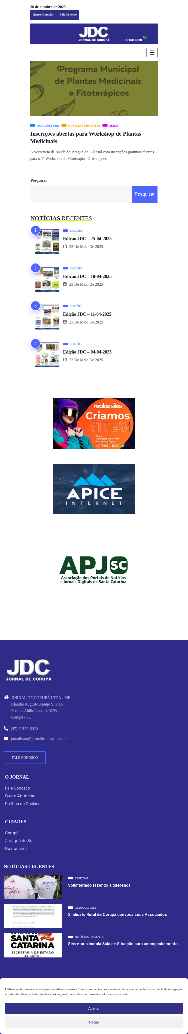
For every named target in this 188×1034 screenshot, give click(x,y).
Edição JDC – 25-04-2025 (87, 238)
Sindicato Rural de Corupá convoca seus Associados (117, 914)
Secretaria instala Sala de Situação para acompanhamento (123, 943)
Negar (94, 1022)
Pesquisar (38, 180)
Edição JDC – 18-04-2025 (87, 276)
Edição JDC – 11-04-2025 (87, 314)
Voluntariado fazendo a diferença (99, 885)
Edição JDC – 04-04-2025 (87, 352)
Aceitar (94, 1008)
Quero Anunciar (43, 14)
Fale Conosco (68, 14)
